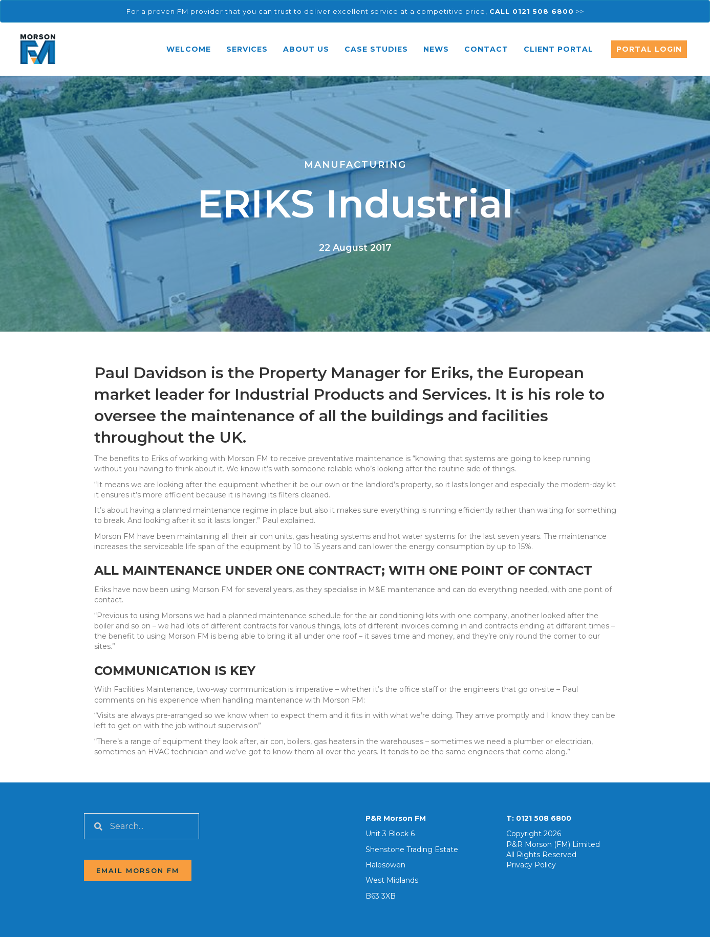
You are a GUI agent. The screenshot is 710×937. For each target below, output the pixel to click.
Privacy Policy (531, 864)
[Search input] (141, 826)
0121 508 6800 (543, 818)
